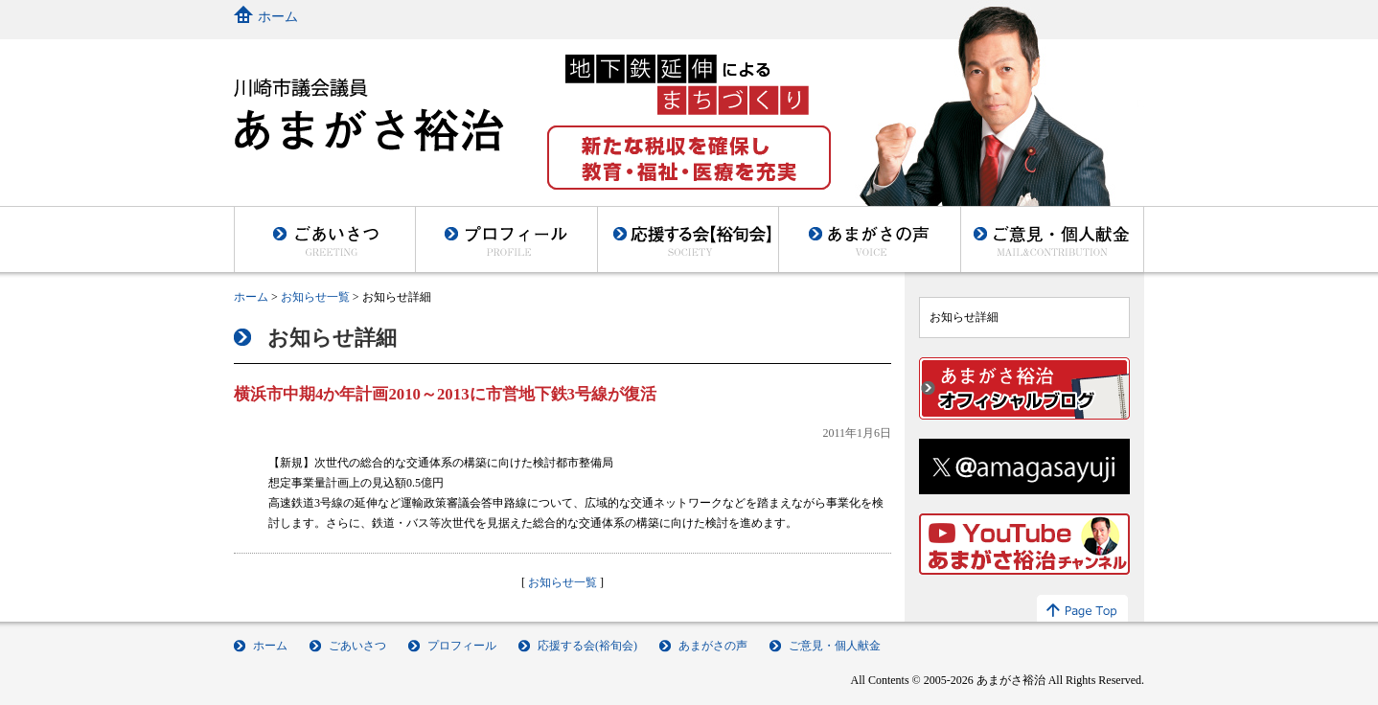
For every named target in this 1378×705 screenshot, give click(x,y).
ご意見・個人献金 (1052, 239)
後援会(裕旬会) (687, 239)
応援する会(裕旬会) (587, 645)
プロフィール (506, 239)
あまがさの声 (869, 239)
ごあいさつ (324, 239)
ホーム (278, 17)
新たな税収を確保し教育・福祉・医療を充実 (689, 157)
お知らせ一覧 (315, 297)
